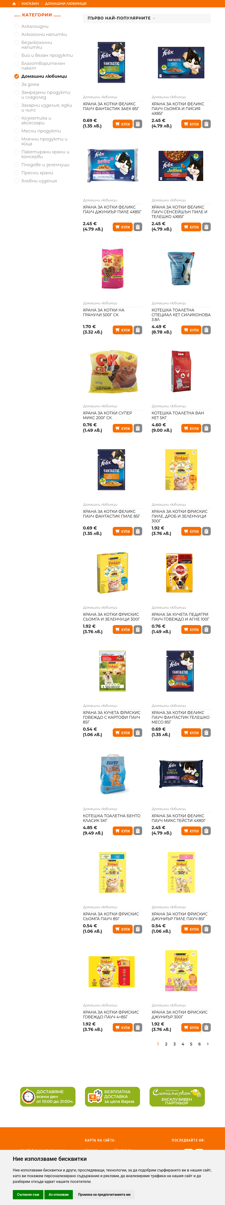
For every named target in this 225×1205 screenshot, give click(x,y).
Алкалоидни (34, 26)
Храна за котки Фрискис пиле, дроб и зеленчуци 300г (180, 516)
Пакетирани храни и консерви (45, 154)
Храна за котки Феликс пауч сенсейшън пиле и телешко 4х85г (179, 212)
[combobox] (147, 18)
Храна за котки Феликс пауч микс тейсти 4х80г (179, 818)
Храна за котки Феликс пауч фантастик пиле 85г (111, 514)
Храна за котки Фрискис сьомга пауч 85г (111, 916)
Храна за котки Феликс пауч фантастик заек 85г (111, 106)
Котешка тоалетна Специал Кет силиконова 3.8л (181, 315)
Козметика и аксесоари (36, 121)
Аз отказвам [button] (59, 1194)
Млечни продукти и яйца (44, 141)
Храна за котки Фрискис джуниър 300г (180, 1014)
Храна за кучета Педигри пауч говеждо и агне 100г (180, 617)
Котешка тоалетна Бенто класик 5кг (111, 818)
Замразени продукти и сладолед (45, 95)
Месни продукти (41, 131)
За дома (30, 84)
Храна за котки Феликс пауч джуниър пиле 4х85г (112, 209)
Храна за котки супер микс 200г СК (107, 415)
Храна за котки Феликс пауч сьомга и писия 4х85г (178, 109)
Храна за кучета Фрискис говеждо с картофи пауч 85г (111, 717)
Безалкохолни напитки (36, 45)
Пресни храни (37, 172)
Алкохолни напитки (44, 34)
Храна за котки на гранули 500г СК (103, 312)
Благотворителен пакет (43, 66)
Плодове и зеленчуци (45, 164)
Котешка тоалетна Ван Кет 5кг (178, 415)
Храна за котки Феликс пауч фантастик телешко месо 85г (181, 717)
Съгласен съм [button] (28, 1194)
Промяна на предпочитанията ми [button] (104, 1194)
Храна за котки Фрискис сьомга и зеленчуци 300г (111, 617)
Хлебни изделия (39, 181)
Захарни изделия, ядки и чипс (46, 108)
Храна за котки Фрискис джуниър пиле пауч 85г (180, 916)
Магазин (30, 3)
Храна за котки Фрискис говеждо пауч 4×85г (111, 1014)
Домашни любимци (100, 97)
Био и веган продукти (47, 55)
